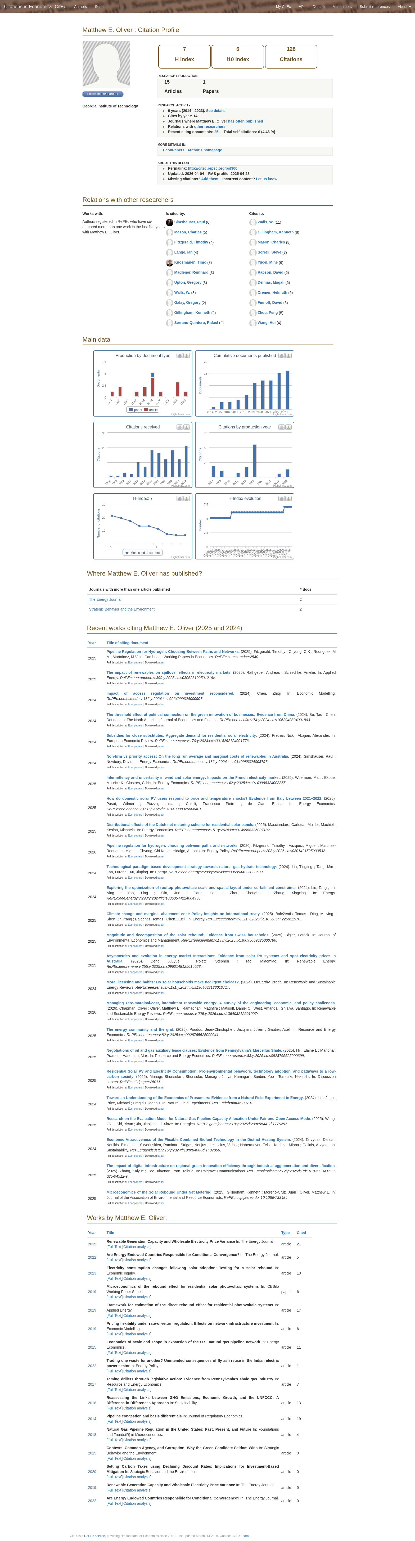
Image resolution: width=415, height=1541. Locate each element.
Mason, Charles (187, 232)
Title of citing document (130, 643)
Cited (304, 1233)
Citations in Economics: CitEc (35, 6)
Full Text (114, 1247)
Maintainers (342, 6)
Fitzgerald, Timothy (191, 242)
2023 (92, 1273)
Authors (80, 6)
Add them (209, 179)
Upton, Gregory (187, 282)
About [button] (404, 6)
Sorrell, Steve (269, 252)
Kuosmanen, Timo (190, 262)
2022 (92, 1257)
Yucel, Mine (268, 262)
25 (216, 132)
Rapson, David (270, 272)
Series (100, 6)
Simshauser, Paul (189, 222)
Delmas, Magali (271, 282)
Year (94, 643)
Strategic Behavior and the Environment (122, 609)
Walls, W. (182, 292)
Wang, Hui (267, 322)
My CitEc (283, 6)
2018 (92, 1403)
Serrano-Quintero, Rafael (196, 322)
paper (160, 662)
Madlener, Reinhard (191, 272)
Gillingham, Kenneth (192, 312)
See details (215, 111)
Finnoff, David (270, 302)
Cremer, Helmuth (272, 292)
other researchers (209, 126)
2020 (92, 1472)
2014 (92, 1419)
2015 (92, 1347)
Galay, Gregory (187, 302)
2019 (92, 1244)
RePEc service (94, 1536)
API (302, 6)
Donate (318, 6)
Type (287, 1233)
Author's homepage (204, 150)
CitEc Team (240, 1536)
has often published (245, 121)
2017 (92, 1384)
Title (113, 1233)
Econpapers (134, 662)
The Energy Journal (105, 599)
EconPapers (173, 150)
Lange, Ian (183, 252)
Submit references (375, 6)
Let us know (266, 179)
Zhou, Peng (268, 312)
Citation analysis (136, 1247)
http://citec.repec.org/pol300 (212, 168)
